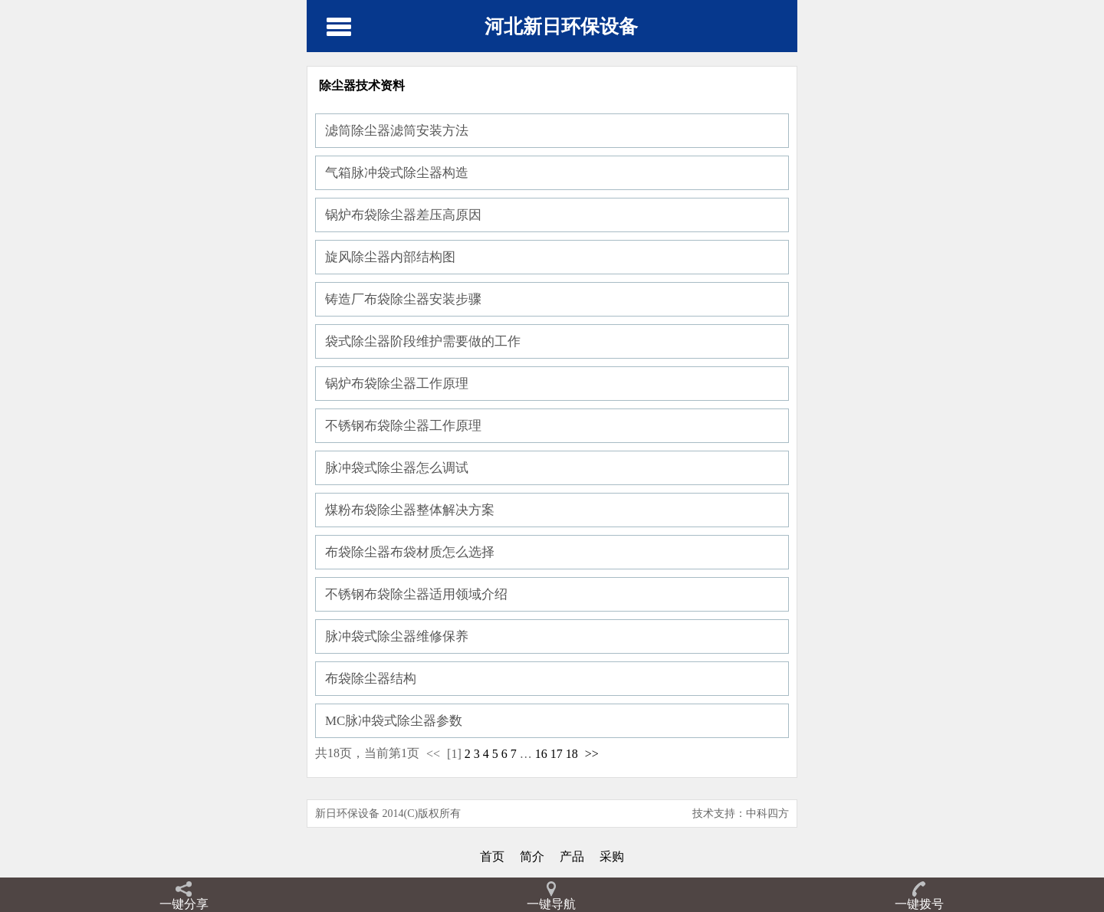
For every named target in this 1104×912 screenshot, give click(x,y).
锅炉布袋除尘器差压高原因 (403, 215)
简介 (532, 856)
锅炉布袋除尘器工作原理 (396, 383)
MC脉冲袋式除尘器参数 (393, 721)
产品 (572, 856)
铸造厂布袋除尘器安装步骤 (403, 299)
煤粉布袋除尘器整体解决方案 (410, 510)
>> (592, 753)
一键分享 (184, 903)
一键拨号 (919, 903)
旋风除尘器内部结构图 (390, 257)
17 (556, 753)
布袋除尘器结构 (370, 678)
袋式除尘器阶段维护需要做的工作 (423, 341)
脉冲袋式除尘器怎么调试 (396, 468)
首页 (492, 856)
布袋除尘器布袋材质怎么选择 (410, 552)
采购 (612, 856)
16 (541, 753)
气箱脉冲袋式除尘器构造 (396, 173)
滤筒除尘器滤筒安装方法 (396, 130)
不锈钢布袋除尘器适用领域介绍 (416, 594)
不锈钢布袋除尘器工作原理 (403, 425)
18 (572, 753)
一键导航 (551, 903)
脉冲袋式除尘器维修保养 (396, 636)
